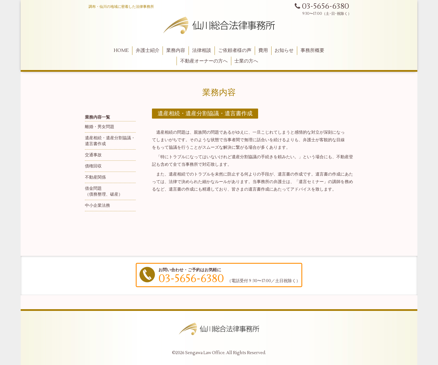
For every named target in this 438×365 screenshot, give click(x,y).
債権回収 (93, 166)
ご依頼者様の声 (234, 50)
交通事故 (93, 155)
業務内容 (175, 50)
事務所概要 (312, 50)
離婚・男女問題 (99, 126)
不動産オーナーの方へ (204, 61)
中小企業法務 (97, 205)
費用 (263, 50)
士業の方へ (246, 61)
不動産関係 (95, 177)
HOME (121, 50)
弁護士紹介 (148, 50)
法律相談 (201, 50)
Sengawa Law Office (205, 353)
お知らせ (284, 50)
